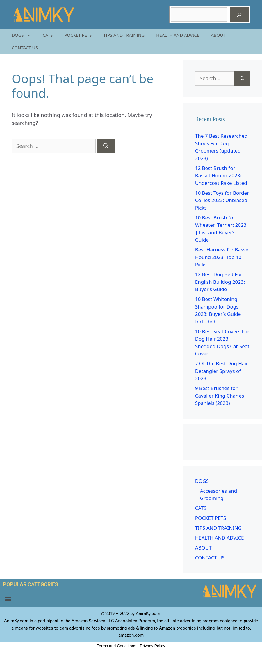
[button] (8, 598)
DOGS (24, 35)
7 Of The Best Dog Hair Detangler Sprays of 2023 (221, 371)
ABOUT (218, 35)
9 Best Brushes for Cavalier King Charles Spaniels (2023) (219, 395)
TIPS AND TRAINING (124, 35)
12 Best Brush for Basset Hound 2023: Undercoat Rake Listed (221, 175)
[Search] (239, 14)
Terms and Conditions (116, 646)
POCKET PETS (78, 35)
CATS (48, 35)
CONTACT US (25, 47)
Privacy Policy (152, 646)
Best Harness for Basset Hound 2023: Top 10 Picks (222, 257)
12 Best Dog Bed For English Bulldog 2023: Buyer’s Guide (220, 282)
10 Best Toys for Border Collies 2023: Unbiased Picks (222, 200)
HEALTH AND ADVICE (177, 35)
